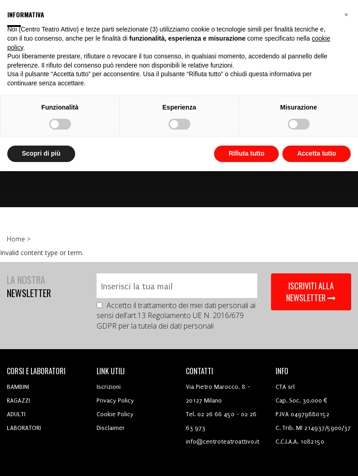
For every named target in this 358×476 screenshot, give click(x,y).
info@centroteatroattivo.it (222, 441)
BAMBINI (18, 386)
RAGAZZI (18, 400)
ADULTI (16, 414)
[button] (346, 14)
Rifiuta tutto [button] (247, 153)
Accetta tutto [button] (316, 153)
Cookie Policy (115, 414)
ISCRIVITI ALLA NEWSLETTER (311, 291)
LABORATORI (24, 427)
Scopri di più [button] (41, 153)
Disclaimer (111, 427)
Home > (19, 239)
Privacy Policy (115, 400)
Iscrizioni (109, 386)
